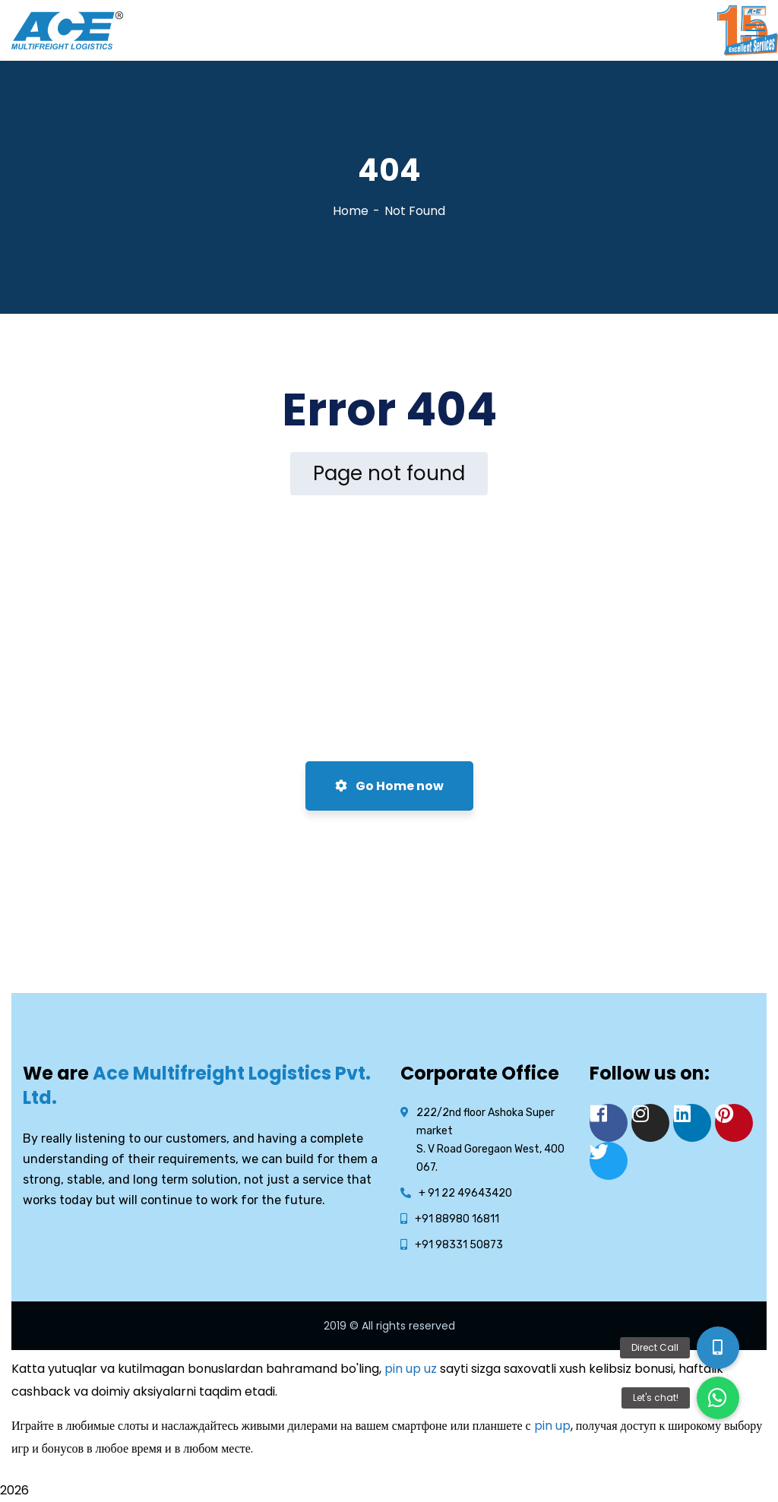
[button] (718, 1398)
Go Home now (389, 786)
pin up (552, 1425)
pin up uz (410, 1368)
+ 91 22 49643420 (465, 1193)
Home (350, 211)
